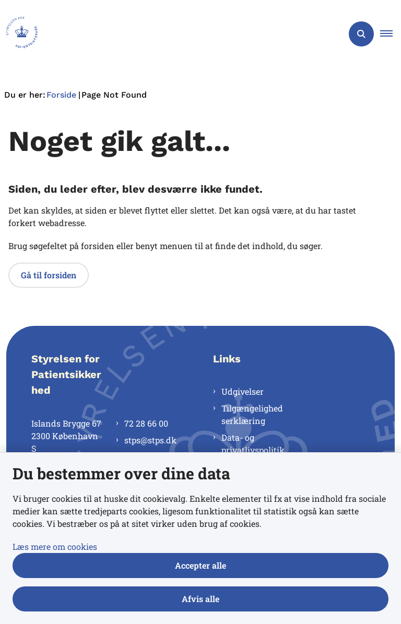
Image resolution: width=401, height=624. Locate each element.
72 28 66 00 (146, 423)
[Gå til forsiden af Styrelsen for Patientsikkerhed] (19, 34)
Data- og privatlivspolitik (253, 443)
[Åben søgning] (361, 33)
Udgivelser (242, 391)
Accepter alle (200, 565)
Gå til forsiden (48, 274)
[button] (390, 34)
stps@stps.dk (150, 439)
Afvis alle (200, 598)
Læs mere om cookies (55, 546)
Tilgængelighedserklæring (252, 414)
